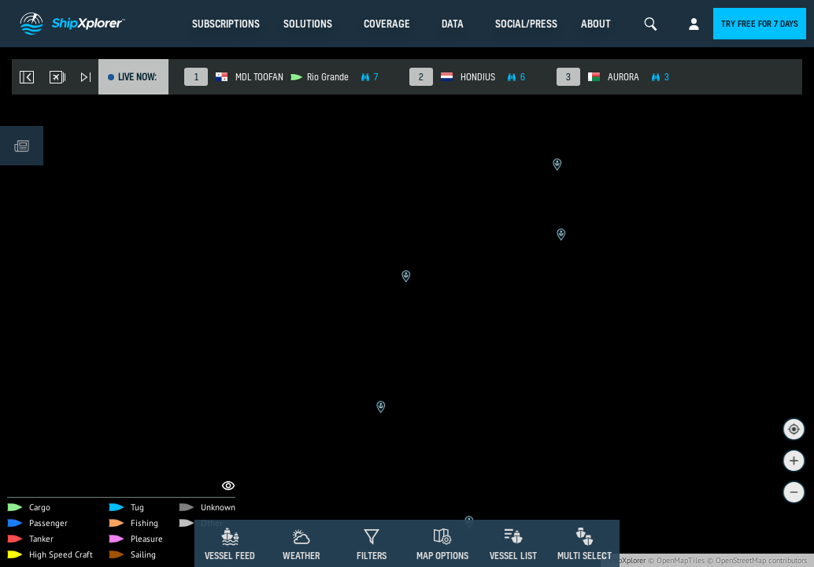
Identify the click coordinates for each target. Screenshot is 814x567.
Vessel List (513, 555)
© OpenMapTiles (676, 560)
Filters (372, 555)
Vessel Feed (230, 555)
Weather (301, 555)
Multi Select (584, 555)
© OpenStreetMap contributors (757, 560)
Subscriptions (226, 23)
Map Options (442, 555)
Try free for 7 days (759, 23)
